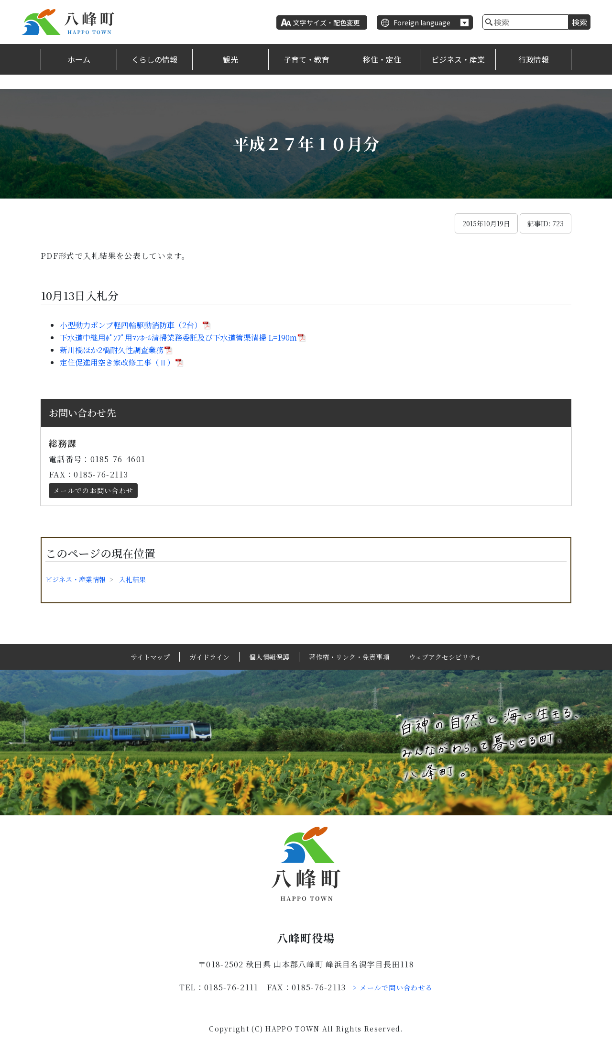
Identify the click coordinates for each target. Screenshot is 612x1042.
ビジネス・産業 (458, 59)
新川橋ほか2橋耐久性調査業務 (112, 349)
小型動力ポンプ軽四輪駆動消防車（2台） (131, 325)
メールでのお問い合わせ (93, 490)
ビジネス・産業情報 (75, 579)
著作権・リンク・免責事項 (349, 657)
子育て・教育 (306, 59)
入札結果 (132, 579)
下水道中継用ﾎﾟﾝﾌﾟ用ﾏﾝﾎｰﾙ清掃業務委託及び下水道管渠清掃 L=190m (178, 337)
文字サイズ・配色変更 (326, 22)
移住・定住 (382, 59)
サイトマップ (150, 657)
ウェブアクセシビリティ (445, 657)
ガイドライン (209, 657)
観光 (230, 59)
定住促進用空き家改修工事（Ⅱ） (117, 362)
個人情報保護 (269, 657)
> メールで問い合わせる (393, 987)
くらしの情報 (154, 59)
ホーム (78, 59)
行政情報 (533, 59)
